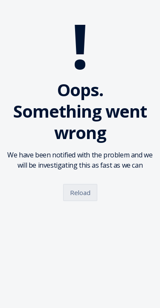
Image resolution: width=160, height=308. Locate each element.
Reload (80, 192)
